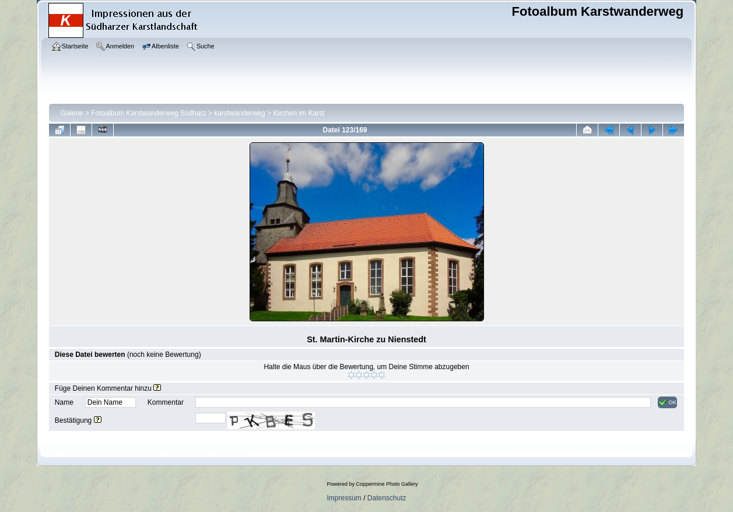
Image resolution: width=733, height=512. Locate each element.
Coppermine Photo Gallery (387, 484)
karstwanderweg (239, 113)
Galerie (72, 113)
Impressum (344, 498)
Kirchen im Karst (298, 113)
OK (667, 402)
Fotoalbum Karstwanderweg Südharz (148, 113)
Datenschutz (386, 498)
